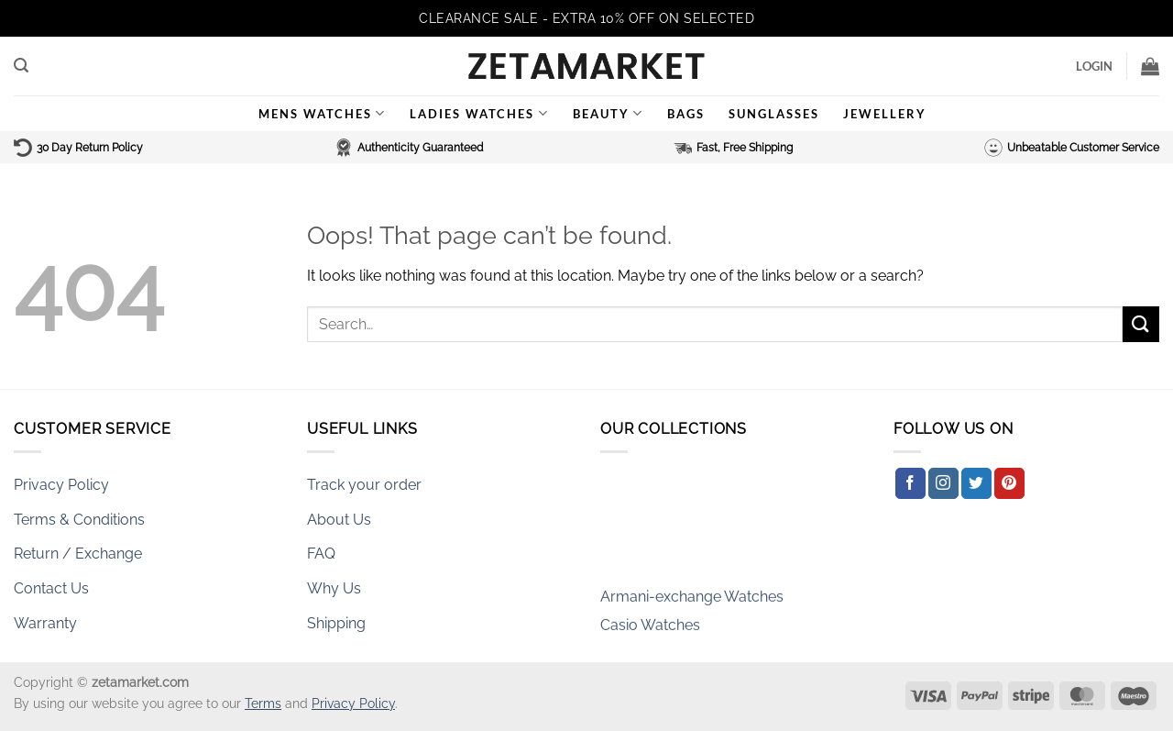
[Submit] (1141, 324)
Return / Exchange (78, 553)
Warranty (45, 623)
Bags (686, 113)
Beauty (608, 113)
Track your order (364, 484)
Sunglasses (774, 113)
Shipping (336, 623)
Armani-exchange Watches (692, 602)
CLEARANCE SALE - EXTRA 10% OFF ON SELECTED (586, 18)
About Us (339, 519)
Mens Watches (322, 113)
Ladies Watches (479, 113)
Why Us (334, 588)
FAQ (321, 553)
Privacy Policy (61, 484)
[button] (21, 65)
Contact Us (51, 588)
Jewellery (884, 113)
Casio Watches (650, 630)
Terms (263, 703)
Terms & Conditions (79, 519)
